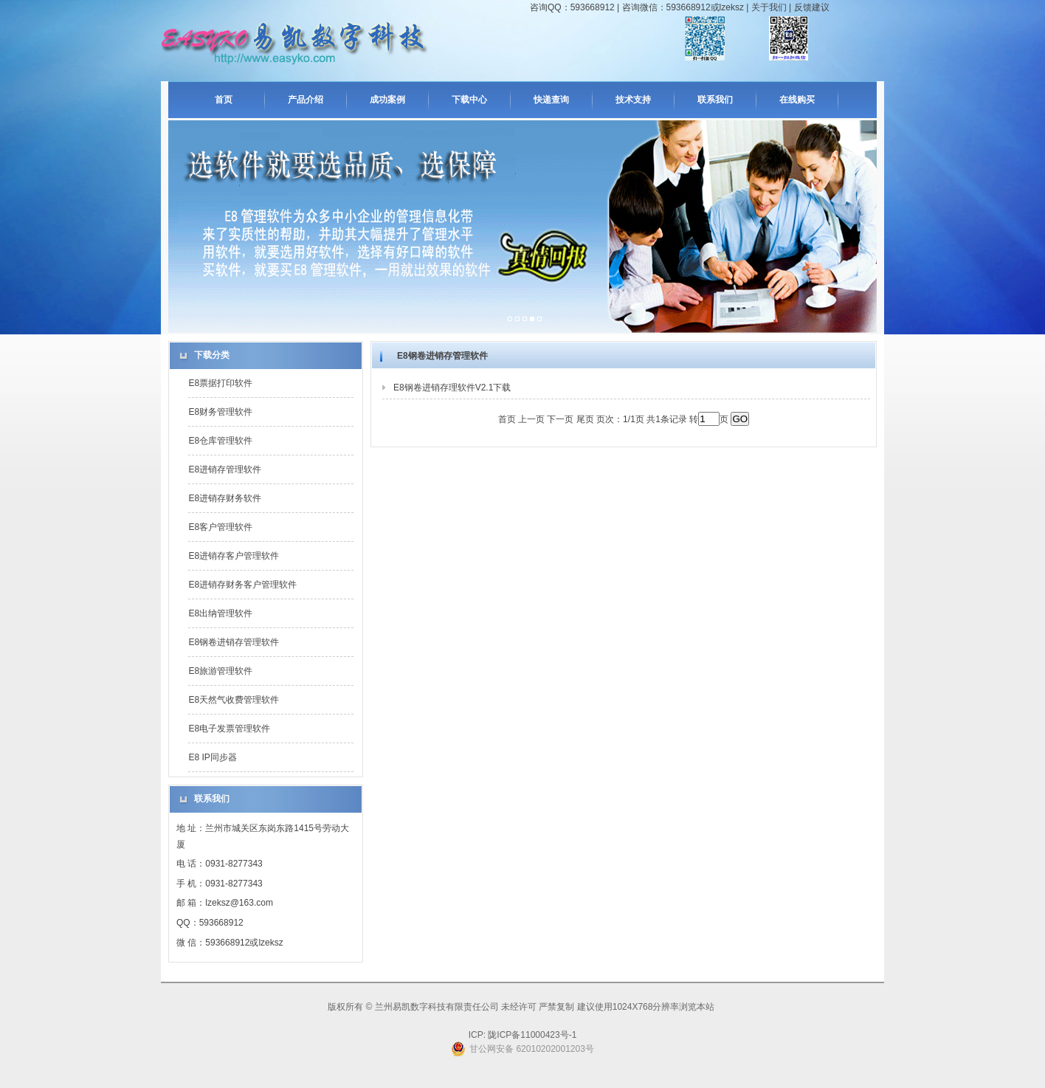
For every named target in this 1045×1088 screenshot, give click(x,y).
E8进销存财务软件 (224, 498)
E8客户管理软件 (220, 527)
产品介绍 (305, 99)
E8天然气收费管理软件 (233, 700)
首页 (223, 99)
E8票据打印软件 (220, 383)
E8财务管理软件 (220, 412)
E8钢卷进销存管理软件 (233, 642)
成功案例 (387, 99)
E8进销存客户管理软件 (233, 556)
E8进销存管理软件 (224, 469)
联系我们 (715, 99)
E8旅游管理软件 (220, 671)
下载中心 (469, 99)
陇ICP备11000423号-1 (531, 1035)
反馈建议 (812, 7)
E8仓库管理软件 (220, 440)
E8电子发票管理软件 (229, 728)
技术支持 (633, 99)
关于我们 (769, 7)
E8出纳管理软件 (220, 613)
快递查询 (551, 99)
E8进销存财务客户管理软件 (242, 584)
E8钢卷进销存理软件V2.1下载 (452, 387)
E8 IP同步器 (212, 757)
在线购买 (797, 99)
